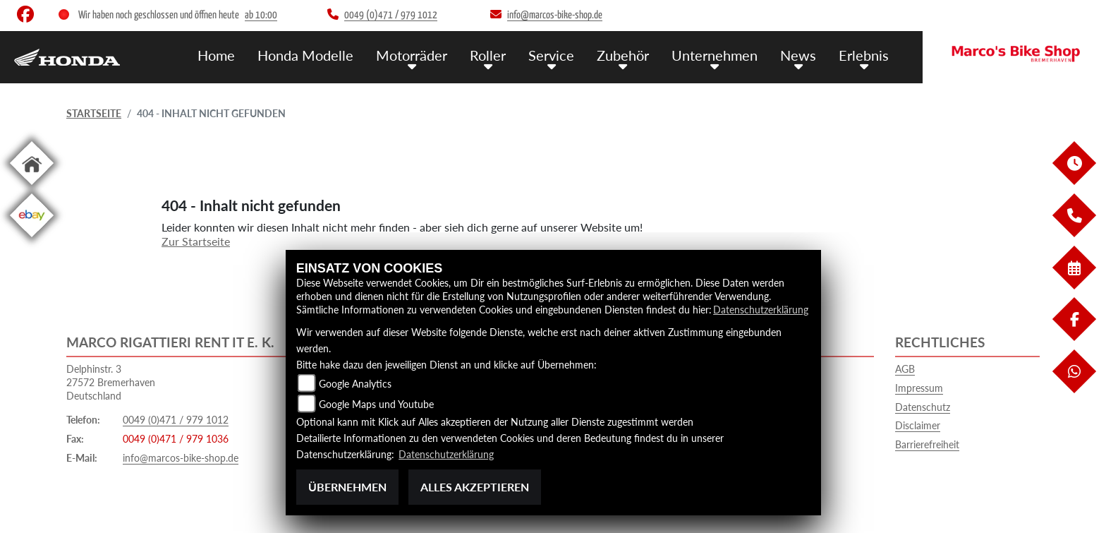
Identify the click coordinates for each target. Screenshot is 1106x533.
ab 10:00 (261, 15)
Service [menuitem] (561, 55)
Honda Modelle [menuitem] (324, 55)
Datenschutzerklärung (760, 310)
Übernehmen (347, 486)
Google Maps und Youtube (376, 404)
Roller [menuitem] (501, 55)
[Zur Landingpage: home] (31, 187)
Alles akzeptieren (474, 486)
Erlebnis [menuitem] (865, 55)
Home (237, 55)
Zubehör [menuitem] (631, 55)
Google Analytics (355, 384)
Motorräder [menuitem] (427, 55)
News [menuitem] (802, 55)
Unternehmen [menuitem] (720, 55)
